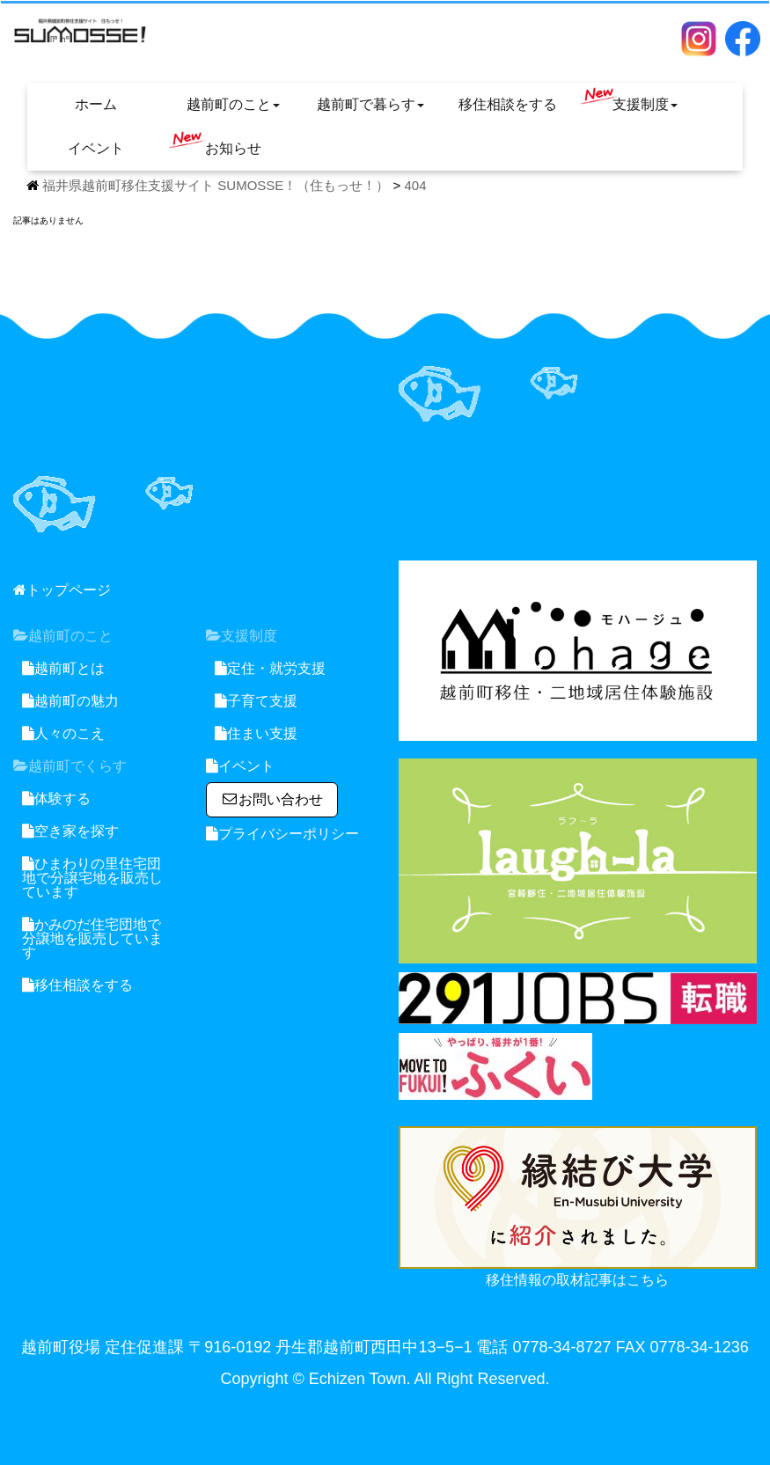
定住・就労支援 (270, 668)
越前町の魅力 (70, 700)
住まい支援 (256, 733)
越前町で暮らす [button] (370, 104)
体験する (56, 798)
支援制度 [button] (629, 99)
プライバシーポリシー (282, 833)
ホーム (96, 104)
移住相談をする (507, 104)
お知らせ (215, 143)
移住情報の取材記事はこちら (577, 1279)
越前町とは (63, 668)
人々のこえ (63, 733)
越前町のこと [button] (233, 104)
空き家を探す (70, 831)
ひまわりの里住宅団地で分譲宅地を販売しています (92, 877)
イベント (96, 148)
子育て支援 (256, 700)
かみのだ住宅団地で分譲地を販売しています (92, 938)
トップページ (62, 589)
